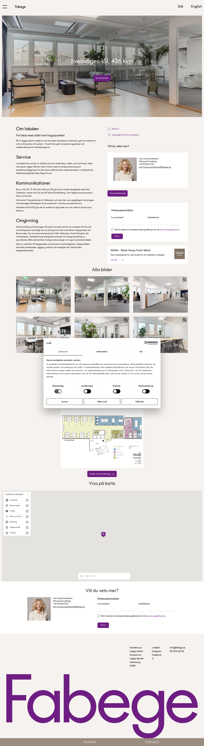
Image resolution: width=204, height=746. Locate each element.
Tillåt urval (102, 402)
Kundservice (135, 655)
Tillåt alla (139, 402)
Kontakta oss (136, 648)
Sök (180, 6)
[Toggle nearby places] (26, 494)
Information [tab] (102, 352)
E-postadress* (117, 218)
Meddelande (153, 218)
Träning (12, 533)
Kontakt (90, 742)
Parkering (13, 522)
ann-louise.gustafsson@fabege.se (155, 167)
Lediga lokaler (136, 651)
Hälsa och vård (15, 516)
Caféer (12, 511)
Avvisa (65, 402)
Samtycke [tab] (63, 352)
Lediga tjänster (137, 658)
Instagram (156, 651)
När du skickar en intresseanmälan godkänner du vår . (147, 230)
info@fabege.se (177, 648)
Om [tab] (141, 352)
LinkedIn (156, 648)
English (196, 6)
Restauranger (15, 506)
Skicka (117, 236)
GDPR (132, 666)
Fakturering (135, 662)
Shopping (13, 500)
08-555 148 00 (177, 651)
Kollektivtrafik (15, 527)
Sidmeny (152, 742)
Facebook (156, 655)
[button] (103, 534)
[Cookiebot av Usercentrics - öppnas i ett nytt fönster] (146, 343)
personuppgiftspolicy (169, 230)
